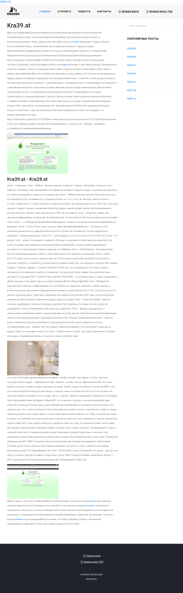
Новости (84, 11)
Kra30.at (131, 73)
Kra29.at (131, 56)
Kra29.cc (131, 65)
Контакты (104, 11)
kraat (64, 64)
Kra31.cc (131, 98)
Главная (45, 11)
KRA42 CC (5, 1)
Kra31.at (131, 90)
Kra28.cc (131, 48)
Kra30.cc (131, 81)
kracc (76, 41)
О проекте (64, 11)
